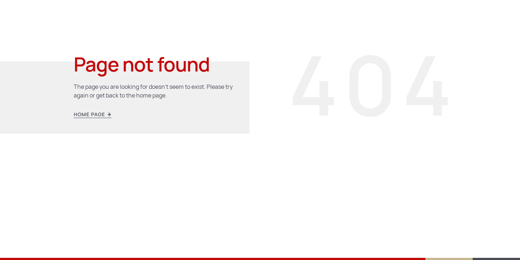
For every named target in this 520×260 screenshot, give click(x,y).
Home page (93, 114)
